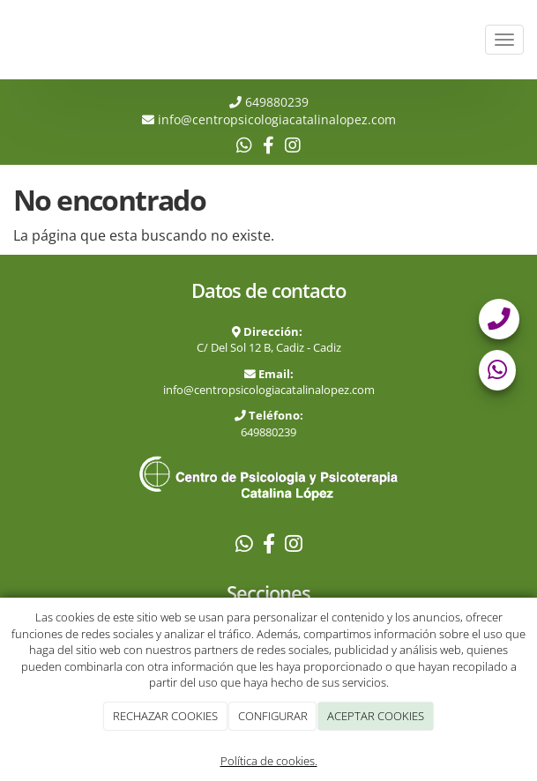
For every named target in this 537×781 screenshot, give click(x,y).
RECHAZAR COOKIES (165, 716)
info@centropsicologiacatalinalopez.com (269, 390)
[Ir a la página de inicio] (9, 39)
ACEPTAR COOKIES (375, 716)
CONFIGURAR (273, 716)
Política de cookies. (268, 761)
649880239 (275, 101)
